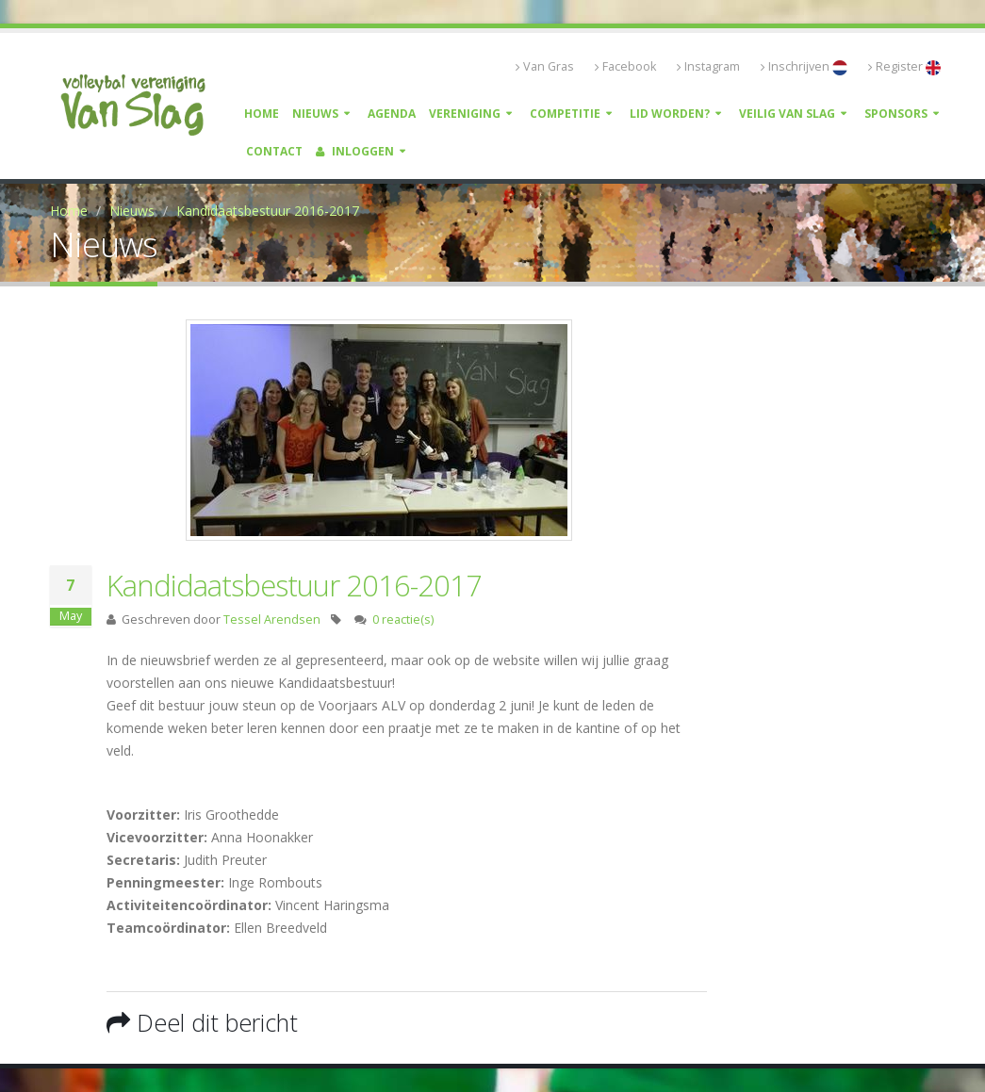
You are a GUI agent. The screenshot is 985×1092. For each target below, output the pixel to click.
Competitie (565, 114)
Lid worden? (670, 114)
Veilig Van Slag (787, 114)
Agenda (392, 114)
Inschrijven (804, 66)
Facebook (625, 66)
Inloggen (355, 151)
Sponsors (896, 114)
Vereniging (465, 114)
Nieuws (315, 114)
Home (261, 114)
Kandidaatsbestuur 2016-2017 (267, 211)
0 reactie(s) (403, 619)
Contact (274, 151)
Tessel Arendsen (271, 619)
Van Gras (545, 66)
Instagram (708, 66)
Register (904, 66)
